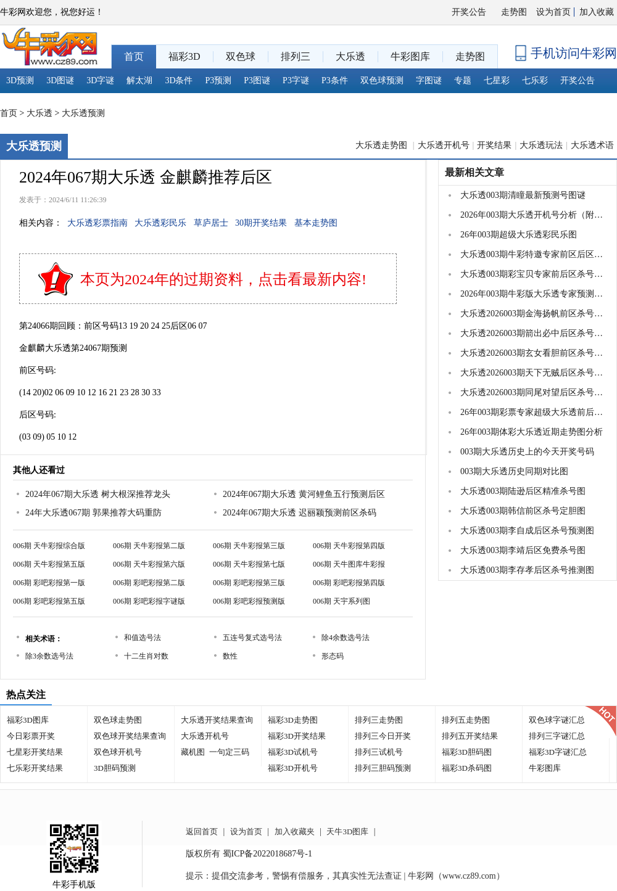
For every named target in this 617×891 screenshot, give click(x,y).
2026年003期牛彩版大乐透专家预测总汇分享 (533, 293)
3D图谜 (60, 80)
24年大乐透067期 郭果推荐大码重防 (93, 512)
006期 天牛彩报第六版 (149, 564)
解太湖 (139, 80)
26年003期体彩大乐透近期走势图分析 (531, 432)
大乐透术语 (592, 145)
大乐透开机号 (444, 145)
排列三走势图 (379, 720)
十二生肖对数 (146, 656)
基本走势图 (315, 223)
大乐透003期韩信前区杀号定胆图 (523, 510)
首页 (8, 113)
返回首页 (202, 831)
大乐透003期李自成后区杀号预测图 (527, 530)
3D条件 (179, 80)
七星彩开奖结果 (35, 752)
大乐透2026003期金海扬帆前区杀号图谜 (533, 313)
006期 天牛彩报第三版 (249, 545)
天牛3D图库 (347, 831)
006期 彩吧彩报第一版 (49, 582)
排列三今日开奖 (383, 736)
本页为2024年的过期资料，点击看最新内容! (223, 279)
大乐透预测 (83, 113)
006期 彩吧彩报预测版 (249, 601)
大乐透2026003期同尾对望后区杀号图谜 (533, 392)
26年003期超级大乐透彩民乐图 (518, 234)
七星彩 (497, 80)
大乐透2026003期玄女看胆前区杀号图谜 (533, 353)
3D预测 (20, 80)
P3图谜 (257, 80)
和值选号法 (142, 637)
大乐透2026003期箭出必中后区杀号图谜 (533, 333)
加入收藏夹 (295, 831)
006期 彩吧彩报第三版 (249, 582)
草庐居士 (211, 223)
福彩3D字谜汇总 (558, 752)
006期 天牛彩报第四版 (349, 545)
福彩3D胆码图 (467, 752)
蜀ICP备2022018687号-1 (267, 853)
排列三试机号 (379, 752)
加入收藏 (596, 12)
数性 (230, 656)
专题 (462, 80)
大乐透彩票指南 (97, 223)
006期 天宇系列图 (341, 601)
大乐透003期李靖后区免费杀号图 (523, 550)
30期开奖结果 (261, 223)
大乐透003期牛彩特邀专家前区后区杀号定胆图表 (533, 254)
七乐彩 (535, 80)
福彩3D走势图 (293, 720)
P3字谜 (296, 80)
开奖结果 (494, 145)
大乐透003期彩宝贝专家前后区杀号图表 (533, 274)
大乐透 (39, 113)
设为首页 (553, 12)
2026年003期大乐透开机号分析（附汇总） (533, 215)
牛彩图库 (545, 768)
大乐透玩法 (541, 145)
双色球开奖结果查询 (130, 736)
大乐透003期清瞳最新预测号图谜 (523, 195)
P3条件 (334, 80)
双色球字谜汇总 (557, 720)
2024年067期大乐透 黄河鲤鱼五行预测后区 (304, 494)
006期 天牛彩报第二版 (149, 545)
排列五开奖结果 (470, 736)
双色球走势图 (118, 720)
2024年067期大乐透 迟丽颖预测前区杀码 (299, 512)
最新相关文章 (474, 172)
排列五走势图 (466, 720)
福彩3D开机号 (293, 768)
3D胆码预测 (115, 768)
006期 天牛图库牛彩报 (349, 564)
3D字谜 (100, 80)
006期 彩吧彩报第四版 (349, 582)
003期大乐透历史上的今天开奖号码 (527, 451)
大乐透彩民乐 (160, 223)
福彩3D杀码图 (467, 768)
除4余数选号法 (345, 637)
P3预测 (218, 80)
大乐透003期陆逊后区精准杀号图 (523, 491)
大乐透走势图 (382, 145)
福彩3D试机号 (293, 752)
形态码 (332, 656)
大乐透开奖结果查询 (217, 720)
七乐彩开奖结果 (35, 768)
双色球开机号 (118, 752)
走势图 (514, 12)
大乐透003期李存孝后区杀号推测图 (527, 570)
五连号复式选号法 (252, 637)
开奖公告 (469, 12)
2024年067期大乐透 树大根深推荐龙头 (97, 494)
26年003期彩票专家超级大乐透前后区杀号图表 (533, 412)
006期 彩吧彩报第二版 (149, 582)
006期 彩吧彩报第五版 (49, 601)
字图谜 (429, 80)
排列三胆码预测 (383, 768)
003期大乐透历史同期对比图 (514, 471)
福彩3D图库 (28, 720)
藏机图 (193, 752)
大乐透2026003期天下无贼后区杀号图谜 (533, 372)
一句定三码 (229, 752)
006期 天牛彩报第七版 (249, 564)
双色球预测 (382, 80)
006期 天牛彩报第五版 (49, 564)
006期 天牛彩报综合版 (49, 545)
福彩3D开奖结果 (297, 736)
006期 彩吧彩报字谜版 (149, 601)
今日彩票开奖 (31, 736)
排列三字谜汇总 (557, 736)
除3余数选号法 (49, 656)
